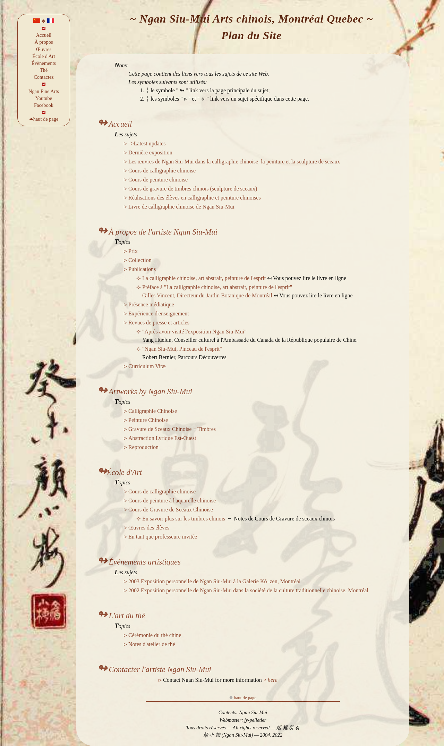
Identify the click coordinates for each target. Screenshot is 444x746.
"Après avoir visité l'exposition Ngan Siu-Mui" (194, 331)
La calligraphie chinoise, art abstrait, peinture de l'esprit (204, 278)
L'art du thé (121, 615)
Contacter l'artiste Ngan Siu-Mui (154, 669)
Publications (142, 269)
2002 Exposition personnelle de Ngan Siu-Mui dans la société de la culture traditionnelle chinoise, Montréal (248, 590)
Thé (44, 70)
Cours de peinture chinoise (158, 180)
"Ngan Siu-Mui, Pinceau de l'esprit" (182, 349)
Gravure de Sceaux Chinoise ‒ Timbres (172, 429)
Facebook (43, 105)
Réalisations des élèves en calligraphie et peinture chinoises (194, 198)
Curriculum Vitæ (147, 366)
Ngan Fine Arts (43, 91)
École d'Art (43, 56)
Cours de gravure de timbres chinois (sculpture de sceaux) (192, 189)
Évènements (44, 63)
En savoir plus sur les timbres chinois (183, 519)
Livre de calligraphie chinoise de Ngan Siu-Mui (181, 207)
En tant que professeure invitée (162, 537)
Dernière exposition (150, 152)
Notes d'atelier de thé (151, 644)
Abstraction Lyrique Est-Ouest (162, 438)
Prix (133, 251)
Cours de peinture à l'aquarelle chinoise (172, 500)
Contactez (44, 77)
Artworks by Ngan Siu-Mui (144, 391)
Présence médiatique (151, 304)
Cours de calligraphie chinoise (162, 170)
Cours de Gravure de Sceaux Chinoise (170, 509)
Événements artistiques (139, 562)
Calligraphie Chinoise (152, 411)
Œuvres (43, 49)
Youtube (43, 98)
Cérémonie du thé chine (154, 635)
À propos (43, 42)
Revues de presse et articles (158, 322)
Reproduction (143, 447)
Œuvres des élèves (148, 528)
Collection (140, 260)
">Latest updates (147, 143)
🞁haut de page (44, 119)
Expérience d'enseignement (158, 313)
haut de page (242, 697)
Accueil (44, 35)
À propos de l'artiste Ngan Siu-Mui (157, 232)
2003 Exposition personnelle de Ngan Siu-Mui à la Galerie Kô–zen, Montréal (214, 581)
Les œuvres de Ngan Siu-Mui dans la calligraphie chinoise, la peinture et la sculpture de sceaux (234, 161)
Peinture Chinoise (148, 420)
